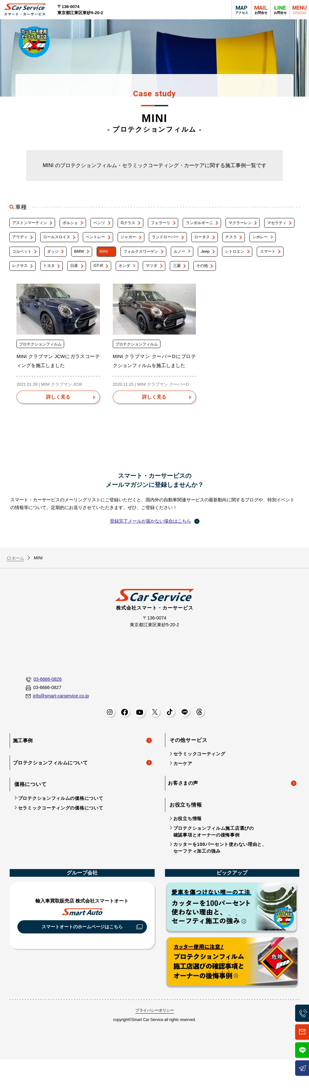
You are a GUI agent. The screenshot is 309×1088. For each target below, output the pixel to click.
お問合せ (280, 9)
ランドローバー (224, 240)
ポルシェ (76, 224)
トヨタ (156, 273)
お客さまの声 (184, 806)
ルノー (268, 256)
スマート (87, 273)
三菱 (16, 289)
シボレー (51, 256)
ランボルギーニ (223, 224)
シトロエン (50, 273)
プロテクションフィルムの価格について (60, 819)
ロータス (265, 240)
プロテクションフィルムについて (52, 785)
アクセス (241, 9)
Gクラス (142, 224)
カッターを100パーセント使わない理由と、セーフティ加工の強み (220, 871)
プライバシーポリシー (154, 1033)
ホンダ (243, 273)
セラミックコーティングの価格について (60, 829)
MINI (182, 256)
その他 (45, 289)
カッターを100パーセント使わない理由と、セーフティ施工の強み (232, 931)
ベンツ (110, 224)
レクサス (123, 273)
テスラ (18, 256)
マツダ (274, 273)
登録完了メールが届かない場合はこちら (150, 545)
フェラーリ (179, 224)
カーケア (182, 788)
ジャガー (182, 240)
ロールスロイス (101, 240)
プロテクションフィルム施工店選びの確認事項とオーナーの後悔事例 (213, 855)
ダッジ (124, 256)
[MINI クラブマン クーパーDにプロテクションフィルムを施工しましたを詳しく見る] (154, 422)
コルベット (89, 256)
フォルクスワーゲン (224, 256)
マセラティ (22, 240)
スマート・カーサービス (26, 9)
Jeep (16, 273)
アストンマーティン (31, 224)
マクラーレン (269, 224)
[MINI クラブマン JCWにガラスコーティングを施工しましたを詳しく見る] (58, 422)
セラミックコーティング (199, 778)
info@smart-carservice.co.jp (57, 720)
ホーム (15, 582)
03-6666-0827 (43, 712)
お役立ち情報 (187, 841)
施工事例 (24, 764)
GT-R (213, 273)
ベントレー (145, 240)
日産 (185, 273)
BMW (154, 256)
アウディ (60, 240)
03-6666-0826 (44, 704)
